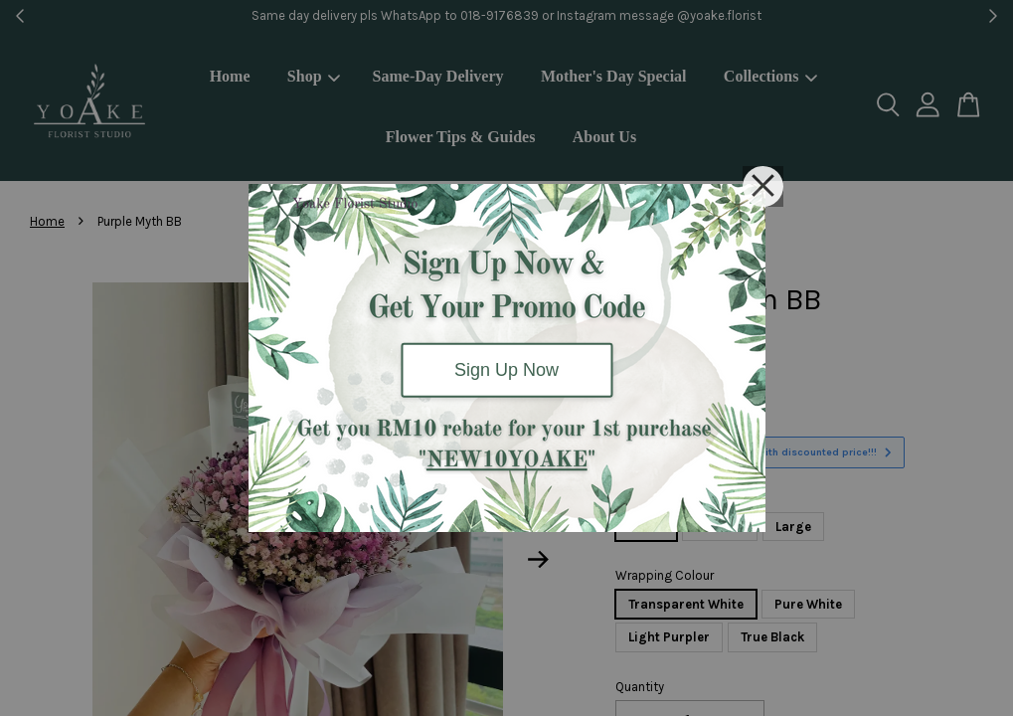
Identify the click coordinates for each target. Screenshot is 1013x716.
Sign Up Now (506, 370)
